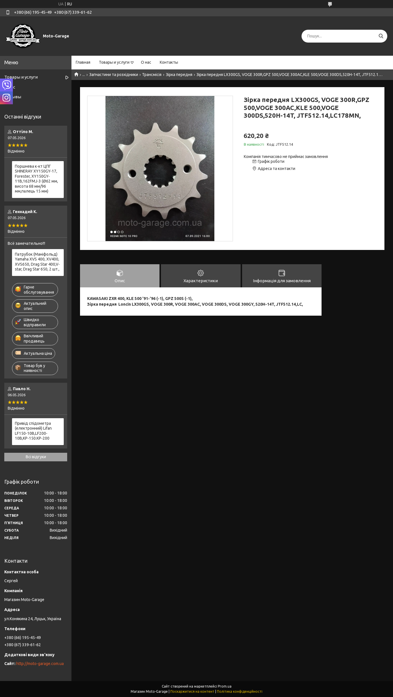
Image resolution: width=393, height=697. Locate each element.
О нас (146, 62)
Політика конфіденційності (239, 691)
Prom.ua (225, 686)
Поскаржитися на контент (192, 691)
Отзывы (12, 96)
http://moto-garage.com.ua (40, 663)
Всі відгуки (36, 456)
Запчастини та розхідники (113, 74)
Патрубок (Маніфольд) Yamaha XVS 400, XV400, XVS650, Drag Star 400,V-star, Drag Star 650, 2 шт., (37, 262)
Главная (83, 62)
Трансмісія (151, 74)
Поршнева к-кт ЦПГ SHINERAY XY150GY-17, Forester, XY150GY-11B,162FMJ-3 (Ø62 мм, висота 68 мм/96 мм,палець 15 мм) (36, 179)
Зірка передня (179, 74)
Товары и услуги (114, 62)
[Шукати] (380, 36)
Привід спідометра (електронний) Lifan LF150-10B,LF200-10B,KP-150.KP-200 (33, 431)
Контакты (169, 62)
